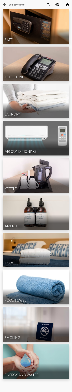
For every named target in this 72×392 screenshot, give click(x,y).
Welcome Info (16, 5)
